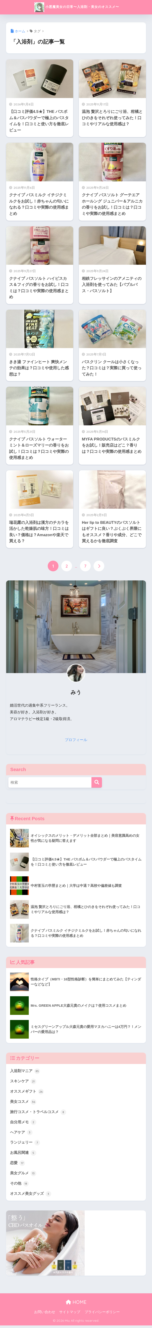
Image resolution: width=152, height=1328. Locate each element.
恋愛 (17, 1165)
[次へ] (99, 566)
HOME (76, 1305)
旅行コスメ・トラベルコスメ (39, 1113)
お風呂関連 (23, 1154)
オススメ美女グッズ (31, 1196)
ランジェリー (25, 1144)
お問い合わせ (44, 1314)
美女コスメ (23, 1102)
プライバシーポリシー (102, 1314)
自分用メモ (23, 1123)
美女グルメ (23, 1175)
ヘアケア (21, 1133)
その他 (19, 1186)
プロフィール (76, 740)
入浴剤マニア (25, 1071)
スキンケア (23, 1081)
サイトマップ (69, 1314)
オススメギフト (27, 1092)
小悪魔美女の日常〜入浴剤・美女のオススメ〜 (76, 7)
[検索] (96, 782)
